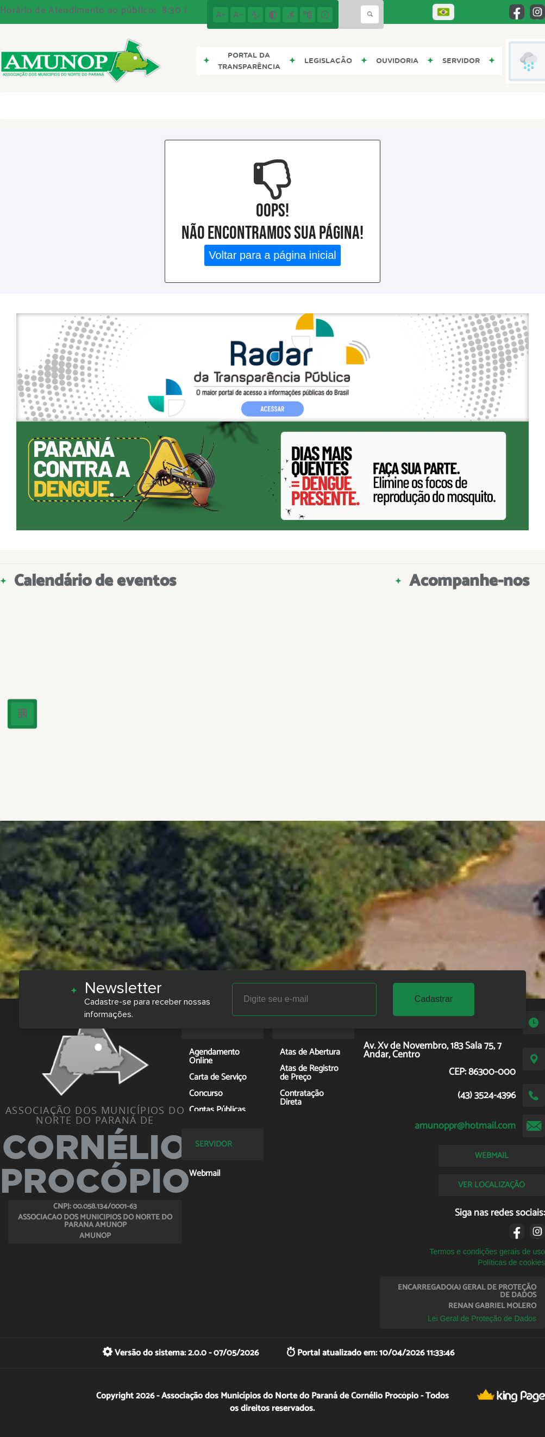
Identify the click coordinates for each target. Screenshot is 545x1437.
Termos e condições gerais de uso (487, 1251)
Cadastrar (434, 999)
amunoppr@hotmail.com (465, 1126)
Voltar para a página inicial (272, 255)
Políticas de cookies (511, 1262)
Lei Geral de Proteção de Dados (482, 1318)
